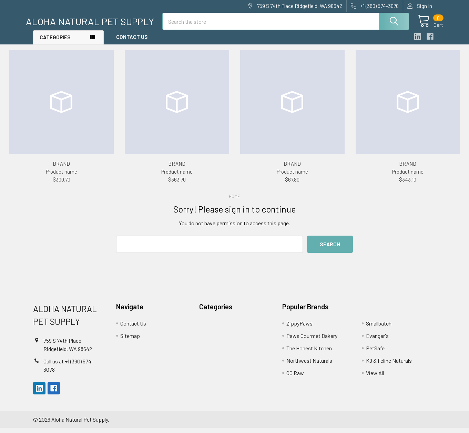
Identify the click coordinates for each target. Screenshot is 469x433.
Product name (61, 177)
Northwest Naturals (309, 365)
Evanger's (377, 341)
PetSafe (375, 353)
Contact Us (131, 42)
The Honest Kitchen (309, 353)
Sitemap (130, 341)
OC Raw (295, 378)
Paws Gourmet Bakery (311, 341)
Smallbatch (378, 328)
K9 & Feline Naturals (389, 365)
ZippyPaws (299, 328)
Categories (55, 43)
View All (375, 378)
